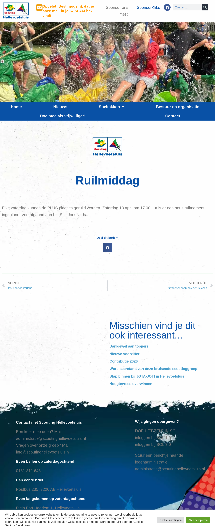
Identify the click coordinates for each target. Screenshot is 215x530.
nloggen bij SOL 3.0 (153, 444)
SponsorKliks (148, 7)
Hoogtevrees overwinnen (131, 384)
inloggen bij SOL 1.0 (153, 437)
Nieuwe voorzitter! (125, 354)
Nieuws (60, 107)
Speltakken (112, 107)
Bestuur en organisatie (177, 107)
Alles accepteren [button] (198, 520)
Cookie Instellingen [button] (171, 520)
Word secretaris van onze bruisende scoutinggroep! (154, 369)
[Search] (205, 7)
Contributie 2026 (124, 361)
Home (16, 107)
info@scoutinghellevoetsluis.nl (43, 452)
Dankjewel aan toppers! (130, 346)
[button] (107, 247)
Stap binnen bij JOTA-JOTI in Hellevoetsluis (147, 376)
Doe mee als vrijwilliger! (62, 116)
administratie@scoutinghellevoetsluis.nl (51, 438)
